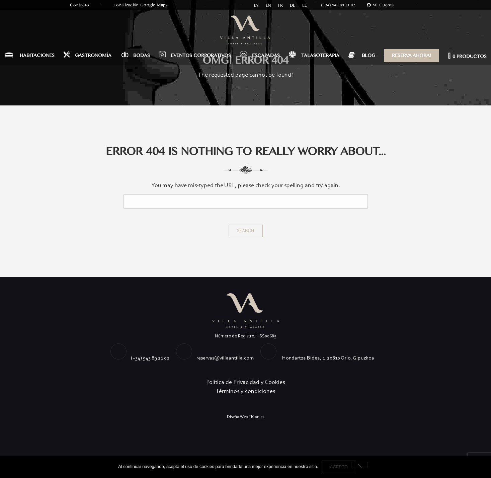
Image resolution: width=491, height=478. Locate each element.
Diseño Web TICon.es (245, 416)
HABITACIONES (37, 55)
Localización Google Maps (141, 5)
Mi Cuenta (383, 5)
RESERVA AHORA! (411, 55)
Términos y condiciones (245, 391)
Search (245, 230)
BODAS (141, 55)
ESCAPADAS (266, 55)
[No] (359, 465)
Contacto (80, 5)
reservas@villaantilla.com (225, 357)
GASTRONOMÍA (93, 55)
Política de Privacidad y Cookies (245, 382)
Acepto (339, 466)
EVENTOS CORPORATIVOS (201, 55)
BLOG (368, 55)
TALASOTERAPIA (320, 55)
